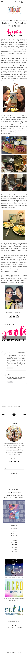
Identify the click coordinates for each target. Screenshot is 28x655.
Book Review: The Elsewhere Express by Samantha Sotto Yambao (14, 495)
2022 (14, 533)
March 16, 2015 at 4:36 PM (21, 352)
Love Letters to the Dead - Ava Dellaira (14, 578)
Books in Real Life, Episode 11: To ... (14, 337)
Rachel (3, 39)
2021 (14, 535)
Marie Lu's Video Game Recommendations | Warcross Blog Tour (14, 599)
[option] (14, 333)
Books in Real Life (17, 312)
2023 (14, 531)
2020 (13, 537)
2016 (13, 544)
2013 (13, 549)
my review (20, 67)
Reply (10, 368)
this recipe (15, 121)
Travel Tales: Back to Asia (14, 621)
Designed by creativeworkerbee (14, 652)
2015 (13, 546)
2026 (14, 528)
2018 (13, 540)
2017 (13, 542)
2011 (13, 553)
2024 (14, 530)
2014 (13, 547)
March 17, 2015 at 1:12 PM (21, 374)
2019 (13, 538)
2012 (13, 551)
